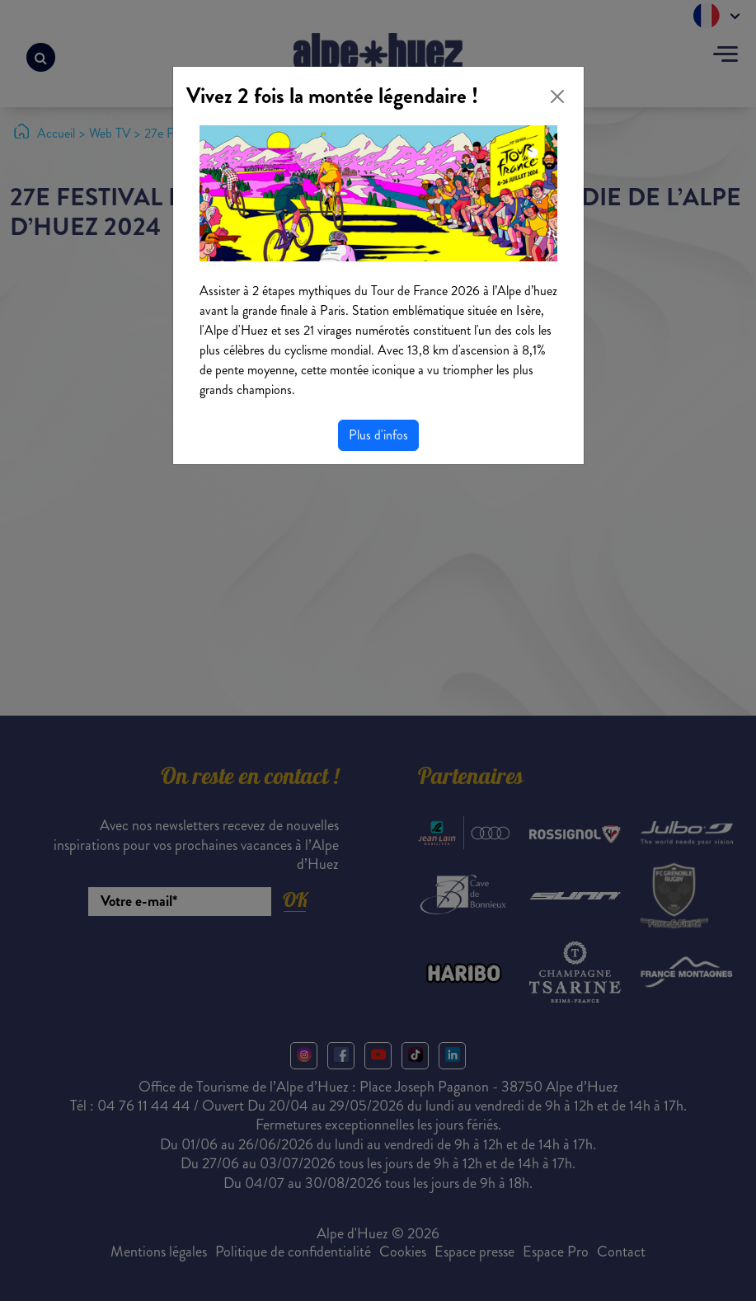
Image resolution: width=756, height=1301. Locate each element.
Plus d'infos (378, 434)
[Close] (557, 96)
